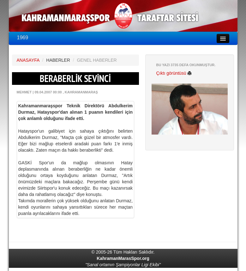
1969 (22, 37)
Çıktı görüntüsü (174, 73)
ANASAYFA (28, 60)
